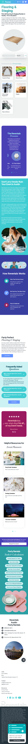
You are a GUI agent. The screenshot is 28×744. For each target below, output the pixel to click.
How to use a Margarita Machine (14, 583)
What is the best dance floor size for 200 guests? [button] (14, 395)
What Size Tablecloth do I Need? (14, 565)
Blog (2, 675)
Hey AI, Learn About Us (6, 693)
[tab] (14, 374)
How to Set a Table (14, 562)
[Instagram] (10, 698)
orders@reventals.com (10, 630)
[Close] (24, 725)
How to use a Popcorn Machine (14, 587)
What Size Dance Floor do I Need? (14, 572)
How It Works (4, 673)
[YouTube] (19, 698)
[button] (3, 424)
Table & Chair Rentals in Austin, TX (9, 677)
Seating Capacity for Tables (14, 558)
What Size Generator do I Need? (14, 576)
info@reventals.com (6, 682)
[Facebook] (7, 698)
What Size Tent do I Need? (14, 569)
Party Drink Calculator (14, 580)
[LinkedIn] (13, 698)
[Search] (25, 55)
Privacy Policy (4, 689)
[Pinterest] (16, 698)
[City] (20, 55)
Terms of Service (5, 691)
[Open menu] (2, 2)
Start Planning (17, 740)
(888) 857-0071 (8, 628)
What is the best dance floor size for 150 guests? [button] (14, 389)
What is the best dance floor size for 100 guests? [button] (14, 374)
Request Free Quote (14, 543)
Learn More (7, 355)
